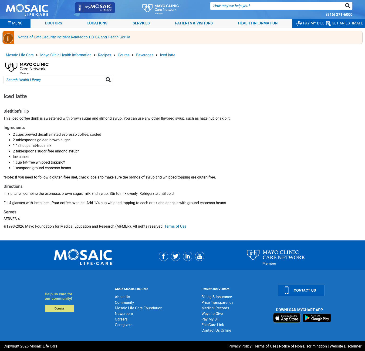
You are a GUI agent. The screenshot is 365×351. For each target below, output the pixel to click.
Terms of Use (175, 226)
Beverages (144, 55)
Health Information (258, 23)
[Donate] (77, 302)
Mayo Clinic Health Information (65, 55)
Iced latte (167, 55)
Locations (97, 23)
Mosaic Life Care (20, 55)
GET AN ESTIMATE (344, 23)
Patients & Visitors (194, 23)
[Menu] (15, 23)
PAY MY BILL (310, 23)
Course (124, 55)
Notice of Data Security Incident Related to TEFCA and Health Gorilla (74, 37)
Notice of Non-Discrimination (303, 346)
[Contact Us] (318, 290)
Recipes (104, 55)
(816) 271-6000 (339, 14)
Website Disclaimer (346, 346)
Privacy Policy (240, 346)
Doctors (53, 23)
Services (141, 23)
